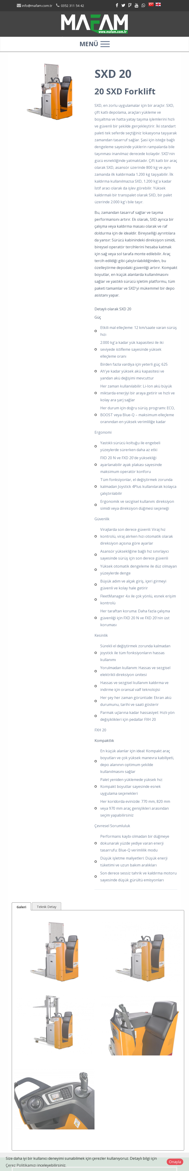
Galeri (21, 907)
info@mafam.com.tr (34, 5)
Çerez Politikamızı (21, 1165)
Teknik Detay (46, 907)
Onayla (175, 1161)
